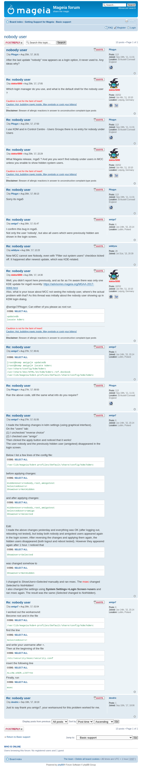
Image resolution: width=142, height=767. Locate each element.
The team (68, 759)
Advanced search (127, 8)
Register (121, 27)
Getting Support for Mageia (39, 22)
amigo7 (14, 224)
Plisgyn (15, 54)
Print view (126, 21)
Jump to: (70, 737)
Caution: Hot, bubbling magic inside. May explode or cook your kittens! (41, 104)
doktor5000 (16, 83)
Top (135, 73)
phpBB (61, 765)
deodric (15, 702)
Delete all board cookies (87, 759)
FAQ (110, 27)
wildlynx (15, 250)
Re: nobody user (18, 79)
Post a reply (14, 42)
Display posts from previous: (45, 721)
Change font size (133, 21)
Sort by (81, 721)
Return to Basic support (18, 737)
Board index (16, 22)
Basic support (63, 22)
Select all (21, 311)
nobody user (15, 36)
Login (133, 27)
